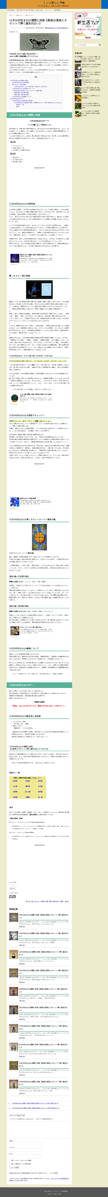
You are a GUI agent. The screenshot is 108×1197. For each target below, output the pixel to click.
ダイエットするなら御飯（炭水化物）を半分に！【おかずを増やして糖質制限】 (91, 59)
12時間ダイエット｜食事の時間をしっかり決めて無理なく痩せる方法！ (91, 74)
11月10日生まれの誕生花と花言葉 (22, 100)
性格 (46, 901)
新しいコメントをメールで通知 (21, 1160)
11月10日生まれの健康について (21, 96)
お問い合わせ (39, 10)
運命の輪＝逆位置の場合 (21, 94)
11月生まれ (50, 28)
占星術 (42, 901)
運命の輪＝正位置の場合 (21, 92)
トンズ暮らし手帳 (54, 2)
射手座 (40, 791)
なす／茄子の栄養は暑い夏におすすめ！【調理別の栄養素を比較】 (91, 90)
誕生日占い (65, 28)
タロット (37, 901)
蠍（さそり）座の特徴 (19, 84)
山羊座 (15, 797)
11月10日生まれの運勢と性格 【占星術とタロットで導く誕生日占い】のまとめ (38, 102)
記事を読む (22, 926)
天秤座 (15, 791)
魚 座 (40, 797)
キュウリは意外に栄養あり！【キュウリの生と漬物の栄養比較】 (91, 105)
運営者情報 (57, 10)
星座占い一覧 (20, 104)
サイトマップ (48, 10)
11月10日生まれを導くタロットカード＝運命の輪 (27, 90)
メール (12, 1147)
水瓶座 (28, 797)
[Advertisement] (39, 183)
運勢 (61, 901)
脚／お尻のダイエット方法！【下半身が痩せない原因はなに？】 (91, 82)
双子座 (40, 781)
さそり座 (58, 28)
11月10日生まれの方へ (17, 98)
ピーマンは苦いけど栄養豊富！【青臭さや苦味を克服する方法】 (91, 113)
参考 (17, 106)
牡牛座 (28, 781)
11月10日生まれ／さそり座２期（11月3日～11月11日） (31, 86)
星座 (50, 901)
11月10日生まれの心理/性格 (20, 82)
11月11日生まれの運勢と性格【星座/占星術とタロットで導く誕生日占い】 (34, 1108)
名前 (11, 1141)
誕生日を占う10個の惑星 (28, 498)
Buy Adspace (11, 10)
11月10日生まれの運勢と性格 (19, 80)
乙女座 (40, 786)
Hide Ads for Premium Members (25, 10)
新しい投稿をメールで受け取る (21, 1164)
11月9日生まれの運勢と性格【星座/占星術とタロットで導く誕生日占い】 (33, 1103)
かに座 (15, 786)
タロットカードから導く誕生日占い (31, 627)
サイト (11, 1154)
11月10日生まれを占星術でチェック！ (23, 88)
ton (68, 901)
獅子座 (28, 786)
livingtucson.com (14, 264)
